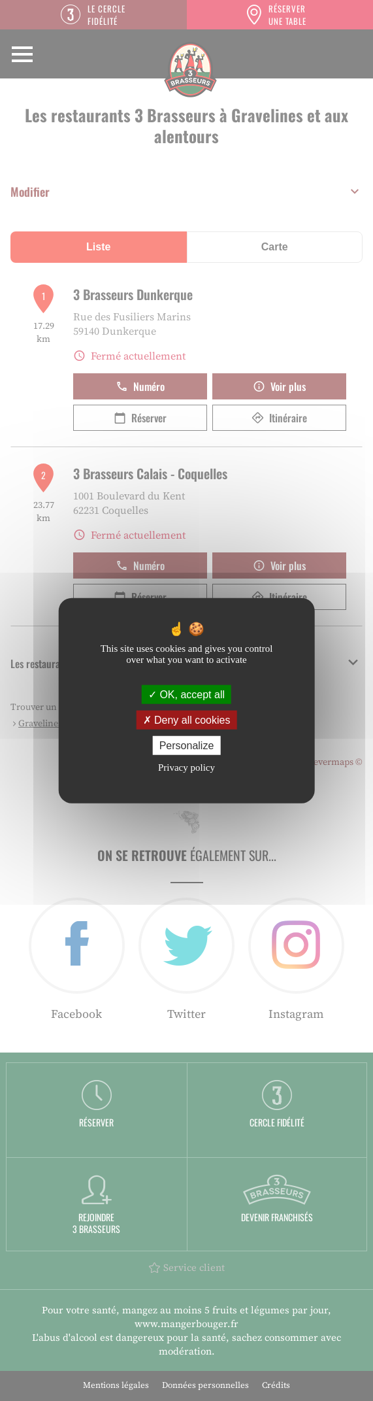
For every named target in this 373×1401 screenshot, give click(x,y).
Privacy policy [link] (186, 767)
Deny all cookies (187, 719)
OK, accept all (186, 694)
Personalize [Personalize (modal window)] (186, 745)
